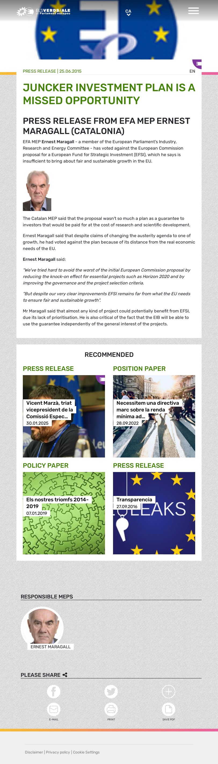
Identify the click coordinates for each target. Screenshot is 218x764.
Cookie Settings (86, 752)
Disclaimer (34, 752)
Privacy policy (58, 752)
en (192, 71)
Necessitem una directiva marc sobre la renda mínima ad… (148, 410)
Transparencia (134, 500)
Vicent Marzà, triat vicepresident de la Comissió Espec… (49, 410)
